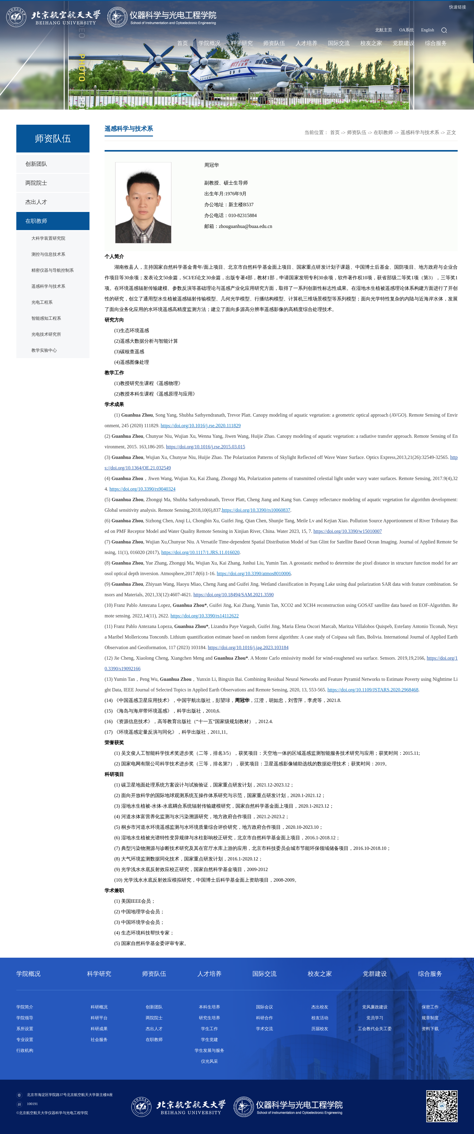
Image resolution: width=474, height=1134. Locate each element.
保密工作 (430, 1007)
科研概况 (99, 1007)
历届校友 (319, 1029)
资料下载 (430, 1029)
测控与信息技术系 (48, 254)
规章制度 (430, 1018)
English (427, 30)
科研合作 (264, 1018)
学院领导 (24, 1018)
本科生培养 (209, 1007)
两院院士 (36, 183)
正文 (451, 132)
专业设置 (24, 1039)
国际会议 (264, 1007)
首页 (182, 43)
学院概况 (209, 43)
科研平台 (99, 1018)
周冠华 (211, 165)
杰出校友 (319, 1007)
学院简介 (24, 1007)
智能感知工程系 (46, 318)
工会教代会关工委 (375, 1029)
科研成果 (99, 1029)
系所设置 (24, 1029)
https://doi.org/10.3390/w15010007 (347, 531)
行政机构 (24, 1050)
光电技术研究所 (46, 334)
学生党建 (209, 1039)
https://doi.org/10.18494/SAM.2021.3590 (233, 594)
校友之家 (371, 43)
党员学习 (374, 1018)
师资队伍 (274, 43)
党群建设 (403, 43)
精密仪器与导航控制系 (52, 270)
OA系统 (406, 30)
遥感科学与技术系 (48, 286)
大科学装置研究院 (48, 238)
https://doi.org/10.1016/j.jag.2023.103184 (248, 647)
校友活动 (319, 1018)
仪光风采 (209, 1061)
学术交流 (264, 1029)
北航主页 (383, 30)
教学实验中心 (44, 350)
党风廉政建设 (375, 1007)
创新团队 (36, 164)
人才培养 (306, 43)
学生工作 (209, 1029)
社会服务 (99, 1039)
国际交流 (339, 43)
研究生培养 (209, 1018)
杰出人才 (36, 202)
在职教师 (36, 221)
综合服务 (436, 43)
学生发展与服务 (209, 1050)
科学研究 (242, 43)
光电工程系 (42, 302)
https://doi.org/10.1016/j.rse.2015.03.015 (205, 446)
